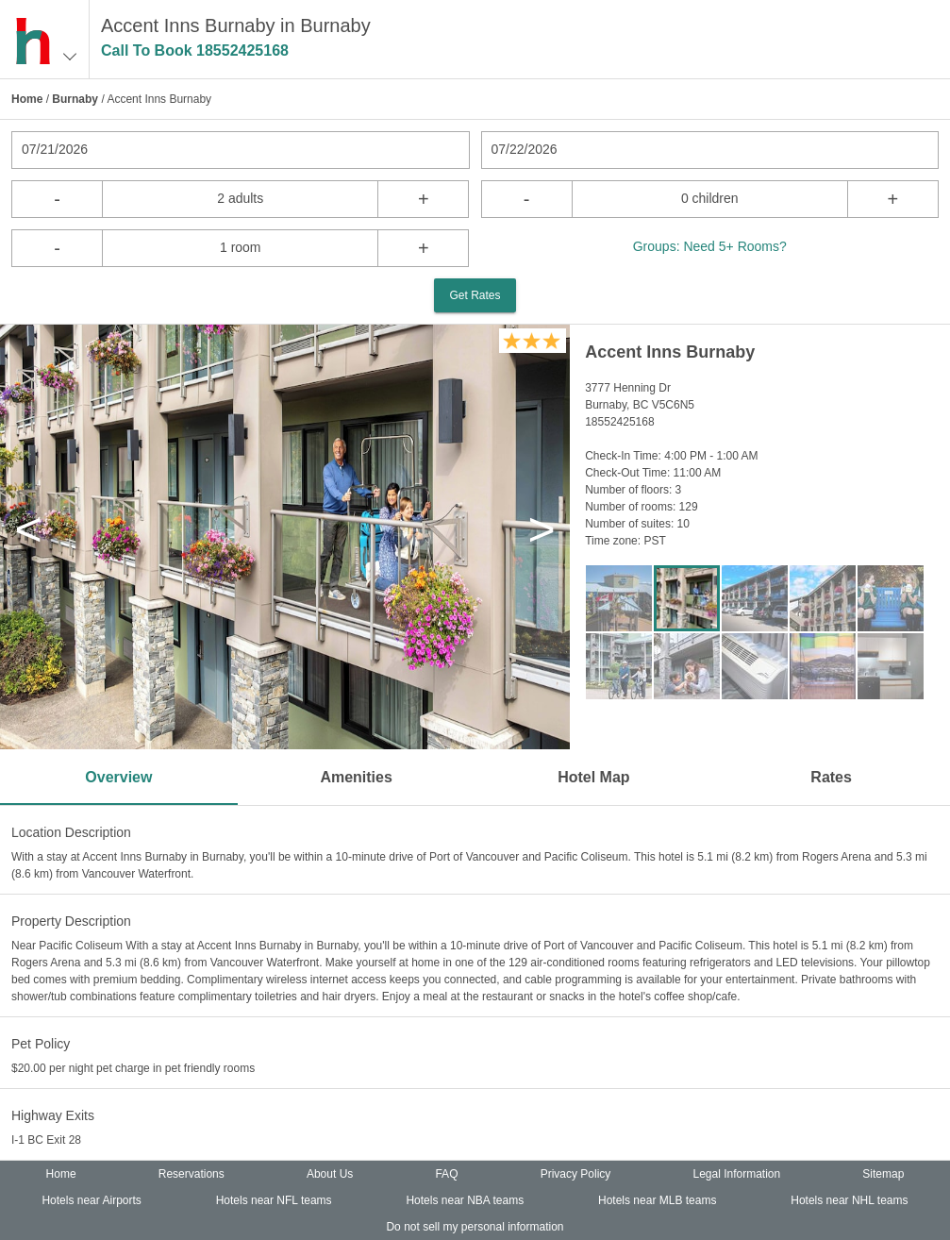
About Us (330, 1174)
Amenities (356, 777)
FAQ (446, 1174)
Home (26, 99)
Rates (831, 777)
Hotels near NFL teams (274, 1200)
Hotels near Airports (91, 1200)
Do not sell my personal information (474, 1226)
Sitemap (883, 1174)
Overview (118, 777)
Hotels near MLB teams (657, 1200)
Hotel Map (593, 777)
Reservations (191, 1174)
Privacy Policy (576, 1174)
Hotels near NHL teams (849, 1200)
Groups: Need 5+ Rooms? (710, 246)
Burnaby (75, 99)
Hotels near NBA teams (465, 1200)
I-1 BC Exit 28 (46, 1140)
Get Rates (474, 295)
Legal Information (736, 1174)
